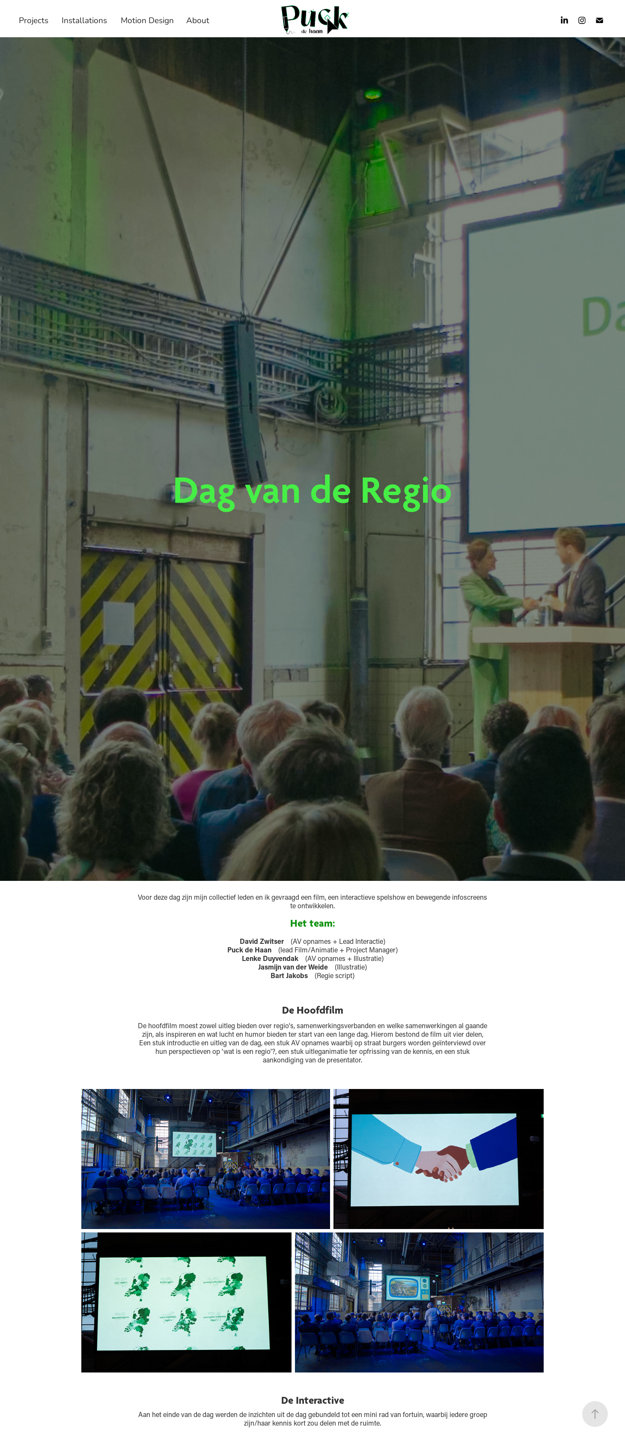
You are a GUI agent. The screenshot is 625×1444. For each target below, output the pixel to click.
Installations (84, 20)
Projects (33, 20)
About (197, 20)
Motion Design (147, 20)
